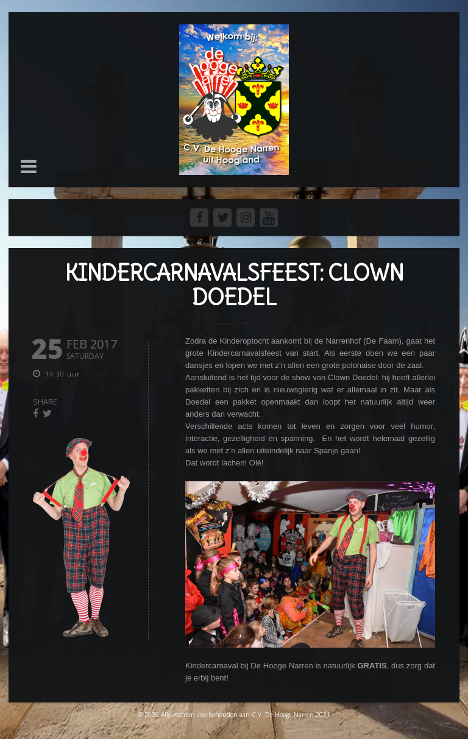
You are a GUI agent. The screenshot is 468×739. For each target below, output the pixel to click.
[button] (29, 166)
